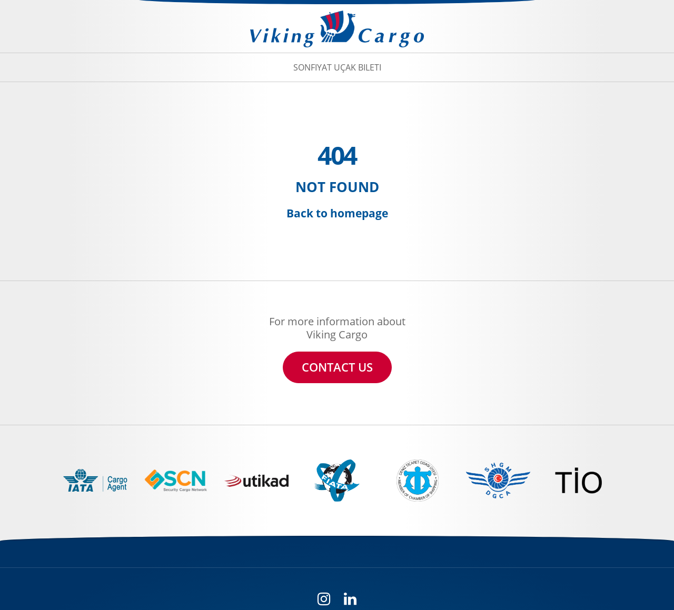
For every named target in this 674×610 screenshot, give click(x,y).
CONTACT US (337, 367)
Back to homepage (337, 213)
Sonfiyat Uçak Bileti (337, 67)
